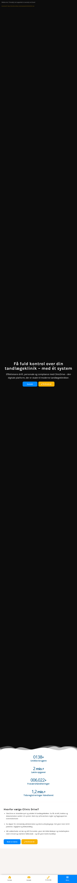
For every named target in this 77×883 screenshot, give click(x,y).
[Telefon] (48, 877)
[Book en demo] (12, 841)
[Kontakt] (30, 384)
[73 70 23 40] (46, 384)
